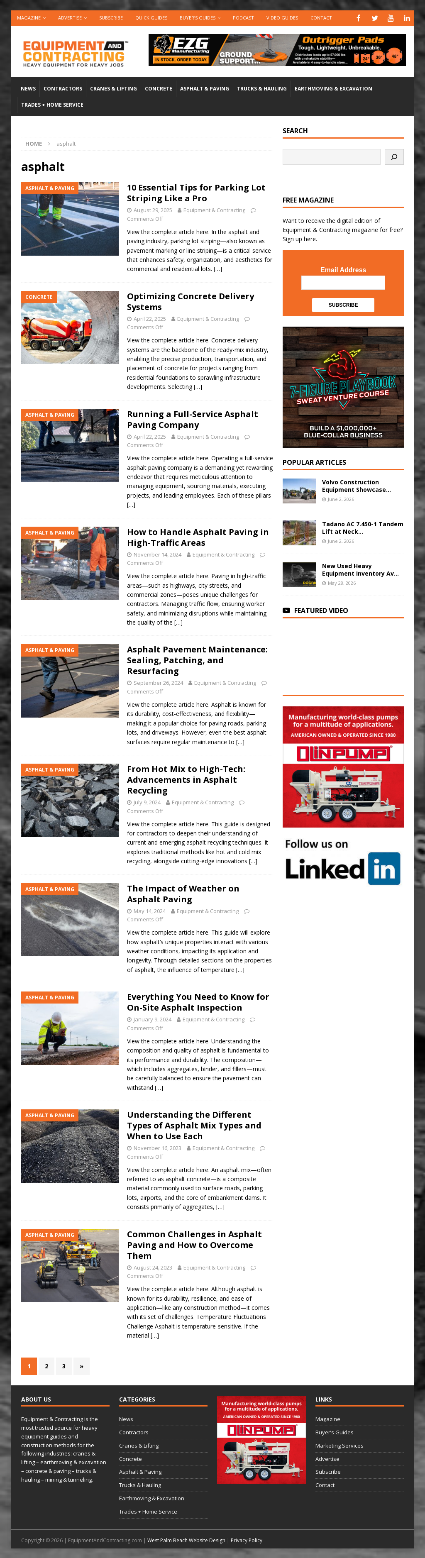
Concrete (158, 87)
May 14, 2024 (150, 910)
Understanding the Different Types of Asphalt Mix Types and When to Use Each (194, 1124)
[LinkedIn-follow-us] (343, 881)
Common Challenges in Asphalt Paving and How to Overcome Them (194, 1244)
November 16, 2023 (157, 1147)
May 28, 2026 (342, 582)
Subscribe (111, 18)
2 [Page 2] (46, 1365)
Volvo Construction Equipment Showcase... (356, 485)
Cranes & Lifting (113, 87)
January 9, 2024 (152, 1018)
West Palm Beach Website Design (186, 1539)
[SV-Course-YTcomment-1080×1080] (343, 442)
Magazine (29, 18)
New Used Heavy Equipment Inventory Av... (360, 568)
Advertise (70, 18)
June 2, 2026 (341, 498)
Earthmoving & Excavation (333, 87)
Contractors (63, 87)
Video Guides (282, 18)
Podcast (243, 18)
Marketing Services (339, 1444)
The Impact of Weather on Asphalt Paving (183, 893)
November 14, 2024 (157, 553)
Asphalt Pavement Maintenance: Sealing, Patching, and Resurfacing (197, 659)
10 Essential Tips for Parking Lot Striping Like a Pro (196, 192)
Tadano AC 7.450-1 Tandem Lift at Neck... (362, 527)
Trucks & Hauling (262, 87)
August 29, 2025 (153, 209)
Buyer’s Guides (197, 18)
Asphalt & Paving (204, 87)
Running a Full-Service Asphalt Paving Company (192, 419)
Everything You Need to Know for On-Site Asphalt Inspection (198, 1001)
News (28, 87)
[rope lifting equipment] (343, 822)
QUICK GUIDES (151, 18)
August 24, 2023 (153, 1266)
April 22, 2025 (150, 318)
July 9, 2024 (147, 801)
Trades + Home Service (52, 103)
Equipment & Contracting (214, 209)
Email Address (343, 269)
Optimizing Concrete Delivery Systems (190, 301)
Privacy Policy (246, 1539)
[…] (218, 268)
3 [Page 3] (64, 1365)
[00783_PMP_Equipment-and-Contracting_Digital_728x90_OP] (277, 60)
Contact (321, 18)
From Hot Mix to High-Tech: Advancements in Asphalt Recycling (186, 778)
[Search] (394, 156)
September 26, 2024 (158, 682)
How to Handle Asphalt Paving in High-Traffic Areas (198, 536)
